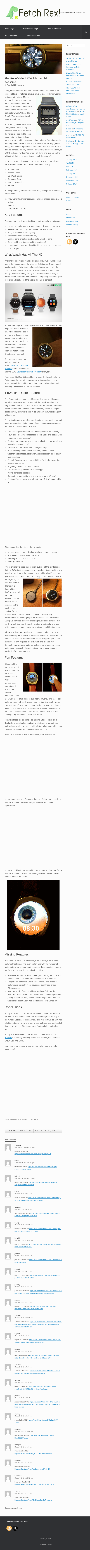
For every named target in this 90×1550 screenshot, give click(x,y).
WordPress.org (72, 225)
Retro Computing (72, 197)
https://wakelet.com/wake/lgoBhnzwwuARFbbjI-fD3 (32, 1469)
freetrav (17, 1491)
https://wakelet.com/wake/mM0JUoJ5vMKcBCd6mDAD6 (34, 1484)
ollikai (17, 1192)
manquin (18, 1445)
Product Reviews (54, 29)
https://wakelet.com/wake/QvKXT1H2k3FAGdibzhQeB (33, 1454)
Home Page (9, 29)
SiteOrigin (43, 1544)
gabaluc (18, 1316)
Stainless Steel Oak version (29, 372)
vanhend (18, 1207)
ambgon (69, 135)
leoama (17, 1349)
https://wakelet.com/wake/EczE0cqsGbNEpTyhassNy (33, 1500)
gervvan (18, 1365)
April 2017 (70, 163)
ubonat (17, 1269)
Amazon (8, 1037)
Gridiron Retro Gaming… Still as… (48, 1131)
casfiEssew (70, 120)
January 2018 (71, 159)
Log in (68, 214)
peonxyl (17, 1285)
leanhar (69, 141)
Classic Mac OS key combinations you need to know (75, 75)
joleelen (17, 1396)
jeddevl (17, 1254)
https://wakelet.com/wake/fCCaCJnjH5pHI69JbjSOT (33, 1154)
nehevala (18, 1460)
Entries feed (70, 218)
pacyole (17, 1300)
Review (13, 1119)
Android (26, 1119)
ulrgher (17, 1334)
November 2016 (72, 180)
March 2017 (70, 166)
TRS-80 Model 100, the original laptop (75, 114)
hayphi (17, 1238)
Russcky (10, 85)
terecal (68, 129)
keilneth (17, 1176)
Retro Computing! (30, 29)
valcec (17, 1161)
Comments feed (72, 221)
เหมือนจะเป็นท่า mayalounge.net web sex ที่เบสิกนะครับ (75, 109)
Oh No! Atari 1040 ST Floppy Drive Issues (21, 1131)
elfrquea (18, 1145)
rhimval (17, 1414)
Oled (31, 1119)
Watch (36, 1119)
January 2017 (71, 173)
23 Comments (19, 85)
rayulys (17, 1223)
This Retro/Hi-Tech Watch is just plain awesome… (73, 90)
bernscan (18, 1476)
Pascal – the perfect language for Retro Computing (73, 67)
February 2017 (71, 170)
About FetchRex (33, 36)
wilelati (17, 1380)
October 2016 (71, 184)
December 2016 (72, 177)
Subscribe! (11, 36)
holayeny (18, 1429)
